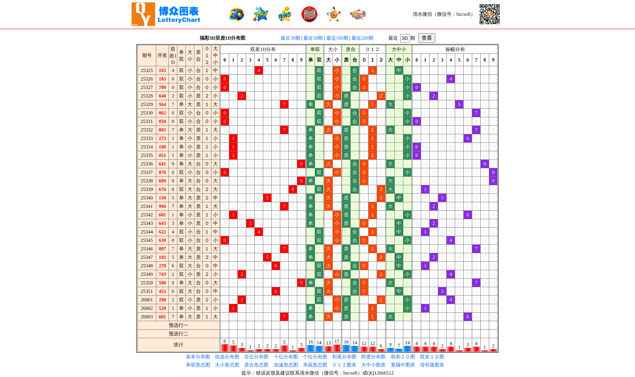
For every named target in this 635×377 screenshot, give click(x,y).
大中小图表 (373, 365)
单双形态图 (198, 365)
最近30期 (290, 38)
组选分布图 (227, 357)
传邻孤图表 (432, 365)
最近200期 (362, 38)
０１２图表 (344, 365)
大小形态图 (227, 365)
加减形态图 (286, 365)
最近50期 (313, 38)
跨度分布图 (373, 357)
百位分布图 (256, 357)
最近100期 (337, 38)
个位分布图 (315, 357)
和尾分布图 (344, 357)
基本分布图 (198, 357)
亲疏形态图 (315, 365)
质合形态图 (256, 365)
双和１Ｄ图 (403, 357)
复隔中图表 (403, 365)
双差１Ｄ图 (432, 357)
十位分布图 (286, 357)
